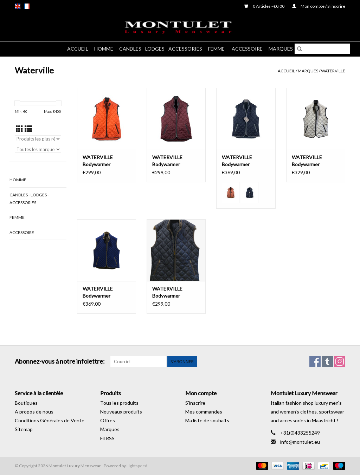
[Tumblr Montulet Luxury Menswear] (327, 361)
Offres (107, 420)
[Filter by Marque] (38, 149)
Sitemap (24, 429)
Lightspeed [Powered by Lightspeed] (137, 465)
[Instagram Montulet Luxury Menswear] (339, 361)
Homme (103, 49)
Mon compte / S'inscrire (318, 6)
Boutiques (26, 403)
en (17, 6)
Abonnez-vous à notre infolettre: (60, 361)
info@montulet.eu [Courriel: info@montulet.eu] (300, 442)
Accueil (77, 49)
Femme (217, 49)
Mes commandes (203, 412)
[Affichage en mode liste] (28, 128)
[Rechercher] (322, 48)
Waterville (333, 70)
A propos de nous (34, 412)
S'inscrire (195, 403)
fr (27, 6)
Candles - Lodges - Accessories (160, 49)
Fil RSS (107, 438)
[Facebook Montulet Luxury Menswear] (315, 361)
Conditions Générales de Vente (49, 420)
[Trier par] (38, 138)
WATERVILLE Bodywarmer (98, 160)
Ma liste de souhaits (207, 420)
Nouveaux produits (121, 412)
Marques (281, 49)
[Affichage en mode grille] (19, 128)
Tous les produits (119, 403)
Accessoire (247, 49)
